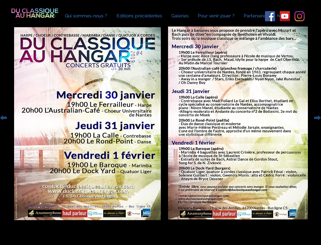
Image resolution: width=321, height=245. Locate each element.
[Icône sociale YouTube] (285, 16)
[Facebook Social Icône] (270, 16)
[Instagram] (299, 16)
